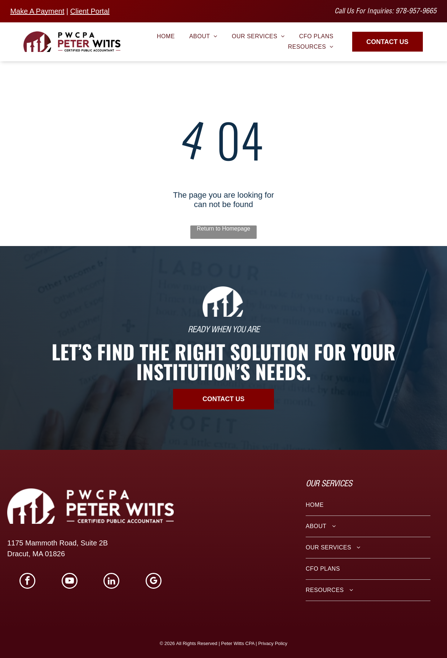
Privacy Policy (272, 643)
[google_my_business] (153, 582)
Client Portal (90, 11)
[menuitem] (166, 36)
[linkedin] (111, 582)
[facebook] (27, 582)
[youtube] (70, 582)
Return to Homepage (224, 228)
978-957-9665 (416, 12)
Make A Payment (37, 11)
